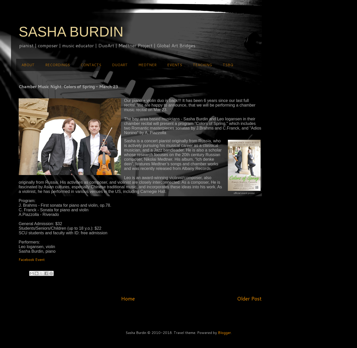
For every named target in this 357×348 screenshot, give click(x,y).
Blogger (224, 332)
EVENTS (174, 64)
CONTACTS (91, 64)
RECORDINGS (57, 64)
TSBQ (228, 64)
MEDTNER (147, 64)
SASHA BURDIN (71, 32)
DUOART (120, 64)
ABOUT (28, 64)
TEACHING (202, 64)
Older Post (249, 298)
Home (128, 298)
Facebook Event (32, 259)
